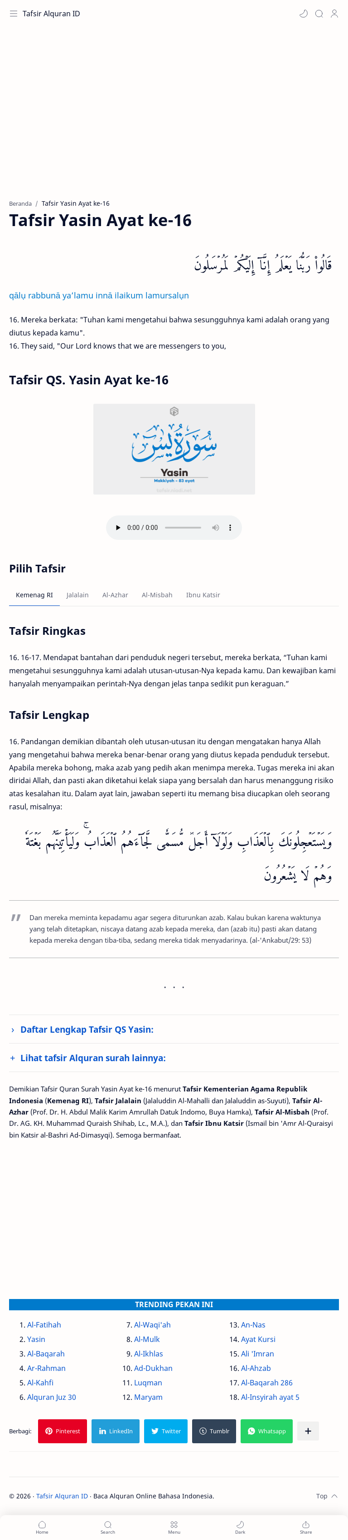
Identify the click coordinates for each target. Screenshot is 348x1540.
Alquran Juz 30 (51, 1397)
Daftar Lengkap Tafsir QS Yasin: (87, 1029)
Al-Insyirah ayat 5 (270, 1397)
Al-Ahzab (256, 1368)
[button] (303, 13)
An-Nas (253, 1325)
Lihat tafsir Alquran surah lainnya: (93, 1057)
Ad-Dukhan (153, 1368)
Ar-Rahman (46, 1368)
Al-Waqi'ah (152, 1325)
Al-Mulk (147, 1339)
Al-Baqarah (46, 1354)
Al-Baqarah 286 (267, 1383)
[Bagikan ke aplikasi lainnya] (308, 1431)
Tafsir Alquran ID (51, 14)
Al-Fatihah (44, 1325)
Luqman (148, 1383)
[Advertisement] (174, 117)
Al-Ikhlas (148, 1354)
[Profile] (334, 13)
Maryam (148, 1397)
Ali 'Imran (257, 1354)
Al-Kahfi (40, 1383)
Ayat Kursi (258, 1339)
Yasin (36, 1339)
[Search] (319, 13)
